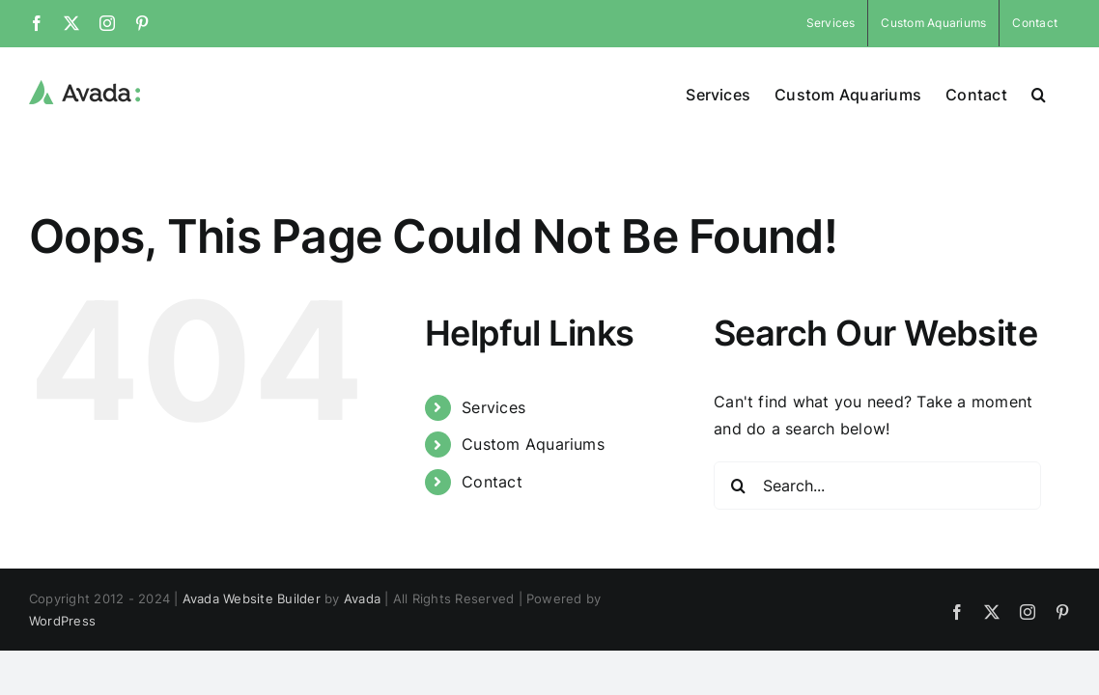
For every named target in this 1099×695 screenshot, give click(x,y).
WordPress (62, 620)
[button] (1063, 92)
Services (493, 407)
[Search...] (877, 485)
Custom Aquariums (533, 444)
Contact (492, 481)
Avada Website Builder (252, 598)
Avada (362, 598)
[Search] (738, 485)
